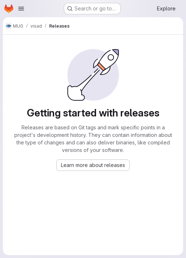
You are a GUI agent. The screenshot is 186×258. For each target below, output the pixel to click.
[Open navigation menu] (21, 8)
